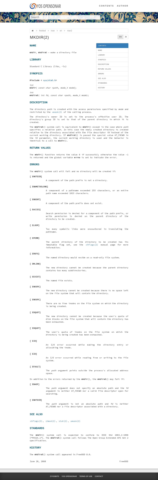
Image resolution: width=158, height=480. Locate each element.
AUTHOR (122, 6)
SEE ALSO (102, 78)
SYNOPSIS (102, 60)
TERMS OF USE (85, 476)
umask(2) (57, 112)
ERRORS (101, 74)
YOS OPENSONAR (69, 476)
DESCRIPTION (103, 64)
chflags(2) (92, 244)
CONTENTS (106, 6)
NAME (100, 50)
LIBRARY (101, 55)
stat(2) (63, 421)
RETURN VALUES (104, 69)
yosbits (54, 476)
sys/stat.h (49, 80)
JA (126, 37)
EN (120, 37)
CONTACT (99, 476)
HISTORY (101, 88)
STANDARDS (102, 83)
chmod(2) (51, 421)
